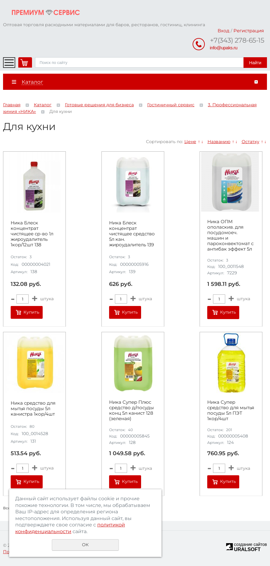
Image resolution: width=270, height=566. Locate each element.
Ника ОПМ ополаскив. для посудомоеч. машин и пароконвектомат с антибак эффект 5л (230, 235)
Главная (11, 104)
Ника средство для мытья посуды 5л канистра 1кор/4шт (33, 408)
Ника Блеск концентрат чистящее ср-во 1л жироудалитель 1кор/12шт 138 (32, 234)
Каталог (43, 104)
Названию (219, 141)
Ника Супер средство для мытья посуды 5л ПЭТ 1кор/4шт (230, 410)
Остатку (250, 141)
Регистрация (248, 30)
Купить (31, 312)
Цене (190, 141)
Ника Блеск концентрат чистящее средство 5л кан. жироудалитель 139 (132, 234)
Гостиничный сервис (170, 104)
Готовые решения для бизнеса (99, 104)
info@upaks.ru (223, 47)
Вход (223, 30)
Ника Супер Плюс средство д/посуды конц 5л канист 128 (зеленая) (131, 410)
